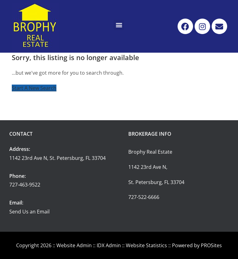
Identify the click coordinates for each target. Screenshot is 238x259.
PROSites (211, 245)
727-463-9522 (24, 184)
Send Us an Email (29, 211)
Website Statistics (146, 245)
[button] (119, 25)
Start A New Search (34, 88)
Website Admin (74, 245)
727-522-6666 (143, 197)
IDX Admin (109, 245)
